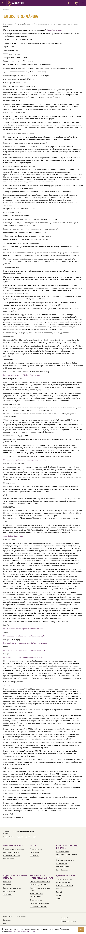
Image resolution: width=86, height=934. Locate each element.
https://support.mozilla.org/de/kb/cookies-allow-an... (23, 628)
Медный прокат (61, 863)
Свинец (58, 899)
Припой (59, 892)
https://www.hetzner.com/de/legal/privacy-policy (22, 375)
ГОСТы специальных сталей (39, 903)
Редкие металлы (9, 891)
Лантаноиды (7, 894)
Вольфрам (7, 881)
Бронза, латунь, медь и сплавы (67, 846)
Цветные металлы (65, 875)
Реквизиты (7, 920)
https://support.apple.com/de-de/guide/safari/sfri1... (23, 657)
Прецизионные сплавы (11, 852)
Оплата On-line (8, 837)
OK (80, 929)
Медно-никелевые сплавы (65, 860)
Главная (6, 10)
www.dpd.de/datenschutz (13, 536)
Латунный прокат (62, 867)
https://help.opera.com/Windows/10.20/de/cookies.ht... (25, 650)
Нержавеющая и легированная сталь (41, 876)
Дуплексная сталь (36, 900)
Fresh (74, 921)
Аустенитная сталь (36, 893)
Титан (33, 845)
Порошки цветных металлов (40, 881)
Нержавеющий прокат (38, 885)
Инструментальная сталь (38, 906)
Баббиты (59, 889)
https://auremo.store (55, 30)
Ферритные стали (36, 897)
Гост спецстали (8, 859)
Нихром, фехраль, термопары (13, 849)
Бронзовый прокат (62, 851)
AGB (4, 923)
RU (69, 3)
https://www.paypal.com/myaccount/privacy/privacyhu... (25, 460)
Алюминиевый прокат (64, 879)
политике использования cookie (21, 931)
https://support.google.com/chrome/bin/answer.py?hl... (24, 636)
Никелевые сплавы (13, 845)
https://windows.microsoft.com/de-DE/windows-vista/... (25, 643)
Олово (58, 895)
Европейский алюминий (64, 885)
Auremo (16, 3)
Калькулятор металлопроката (26, 837)
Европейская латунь (63, 870)
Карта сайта (65, 918)
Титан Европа (34, 855)
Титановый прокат (36, 849)
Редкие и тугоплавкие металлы (15, 876)
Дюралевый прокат (63, 882)
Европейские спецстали (11, 855)
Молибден (7, 885)
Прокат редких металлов (12, 888)
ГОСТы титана (34, 852)
